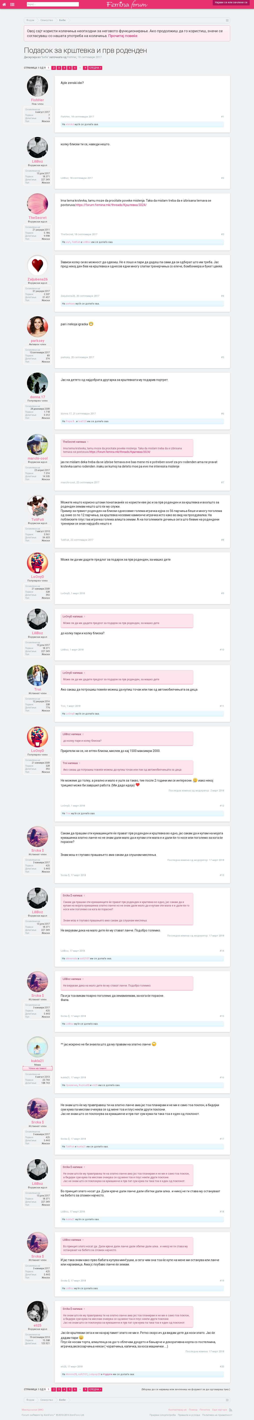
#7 (222, 482)
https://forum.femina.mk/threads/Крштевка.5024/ (111, 205)
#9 (222, 593)
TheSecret (38, 218)
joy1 (68, 242)
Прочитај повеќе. (123, 36)
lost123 (82, 421)
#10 (222, 649)
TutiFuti (76, 242)
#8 (222, 539)
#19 (222, 1280)
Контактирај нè (177, 1409)
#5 (222, 357)
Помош (193, 1409)
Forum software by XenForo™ (53, 1415)
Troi (37, 689)
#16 (222, 1077)
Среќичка (71, 1085)
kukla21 (37, 1061)
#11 (222, 706)
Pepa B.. (70, 421)
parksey (70, 303)
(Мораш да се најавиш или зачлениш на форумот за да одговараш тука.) (185, 1389)
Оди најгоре (219, 1409)
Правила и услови (189, 1415)
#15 (222, 1016)
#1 (222, 116)
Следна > (95, 67)
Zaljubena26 (37, 279)
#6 (222, 413)
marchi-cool (38, 458)
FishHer (71, 57)
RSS (230, 1409)
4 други (107, 1374)
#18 (222, 1211)
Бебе (45, 57)
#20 (222, 1366)
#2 (222, 178)
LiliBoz (37, 161)
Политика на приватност (217, 1415)
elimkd (70, 124)
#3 (222, 234)
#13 (222, 875)
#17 (222, 1138)
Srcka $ (37, 850)
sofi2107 (84, 958)
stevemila (71, 958)
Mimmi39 (71, 1374)
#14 (222, 950)
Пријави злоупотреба (163, 1415)
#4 (222, 296)
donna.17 (37, 397)
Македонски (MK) (32, 1409)
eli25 (95, 1085)
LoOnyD (37, 577)
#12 (222, 805)
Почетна (205, 1409)
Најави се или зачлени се (231, 2)
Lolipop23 (94, 1374)
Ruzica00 (84, 1085)
